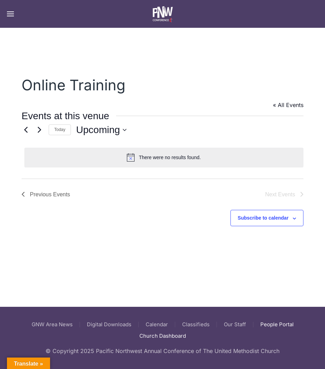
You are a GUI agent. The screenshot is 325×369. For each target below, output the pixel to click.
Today (59, 129)
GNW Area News (52, 324)
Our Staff (235, 324)
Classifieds (196, 324)
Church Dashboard (162, 336)
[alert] (163, 157)
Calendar (157, 324)
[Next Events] (39, 130)
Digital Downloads (109, 324)
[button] (10, 14)
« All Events (288, 104)
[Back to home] (162, 14)
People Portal (277, 324)
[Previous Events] (26, 130)
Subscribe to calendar (263, 218)
